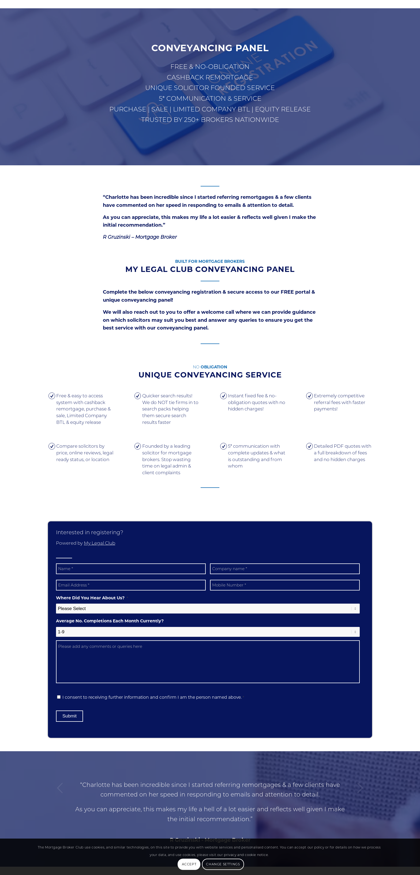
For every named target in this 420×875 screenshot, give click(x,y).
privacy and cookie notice (246, 855)
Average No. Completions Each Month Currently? (110, 620)
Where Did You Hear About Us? (92, 597)
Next (360, 788)
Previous (60, 788)
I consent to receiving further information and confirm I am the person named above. (153, 697)
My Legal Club (99, 543)
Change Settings (223, 864)
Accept (189, 864)
